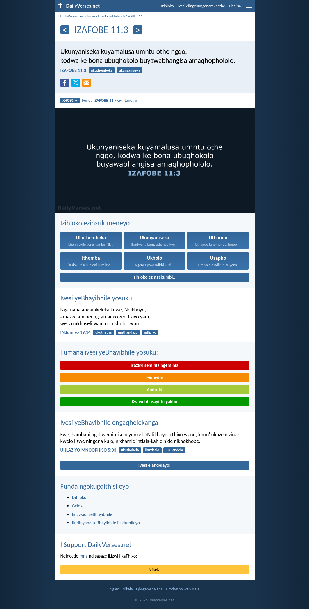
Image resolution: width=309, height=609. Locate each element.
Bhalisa (235, 5)
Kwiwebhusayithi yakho (154, 401)
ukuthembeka (101, 70)
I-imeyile (154, 377)
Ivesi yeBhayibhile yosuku (96, 298)
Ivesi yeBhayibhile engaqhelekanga (109, 422)
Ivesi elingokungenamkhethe (201, 5)
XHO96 (69, 100)
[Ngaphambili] (64, 29)
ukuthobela (130, 450)
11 (140, 16)
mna (83, 556)
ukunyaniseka (129, 70)
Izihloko (167, 5)
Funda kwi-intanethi (109, 100)
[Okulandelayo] (137, 29)
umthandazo (128, 332)
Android (154, 389)
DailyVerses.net (72, 16)
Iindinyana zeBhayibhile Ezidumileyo (106, 523)
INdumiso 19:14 (75, 332)
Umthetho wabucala (182, 589)
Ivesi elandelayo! (154, 465)
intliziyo (150, 332)
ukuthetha (103, 332)
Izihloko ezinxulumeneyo (95, 223)
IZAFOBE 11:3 (73, 70)
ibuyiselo (152, 450)
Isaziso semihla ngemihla (154, 365)
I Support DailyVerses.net (96, 544)
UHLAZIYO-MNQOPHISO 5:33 (88, 450)
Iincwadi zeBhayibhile (103, 16)
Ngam (114, 589)
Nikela (155, 569)
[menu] (249, 8)
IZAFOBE (129, 16)
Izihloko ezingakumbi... (155, 277)
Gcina (77, 506)
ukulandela (174, 450)
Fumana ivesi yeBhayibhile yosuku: (109, 352)
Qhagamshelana (149, 589)
